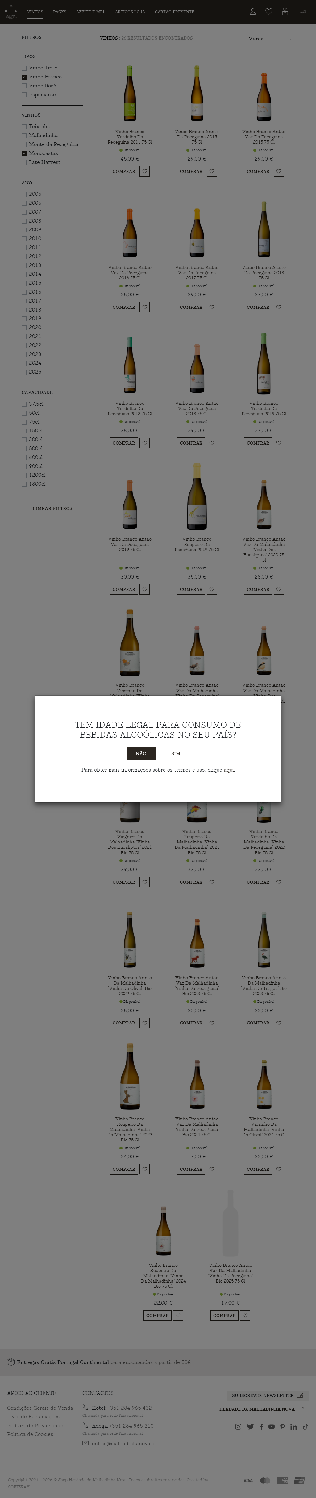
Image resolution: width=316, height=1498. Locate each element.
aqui (229, 770)
